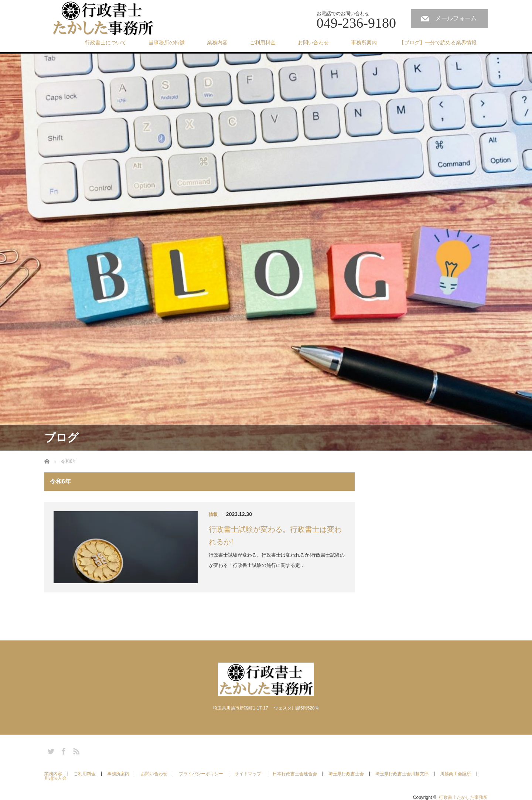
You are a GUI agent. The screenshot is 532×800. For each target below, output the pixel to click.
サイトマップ (248, 774)
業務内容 (217, 42)
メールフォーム (456, 18)
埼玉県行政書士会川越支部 (402, 774)
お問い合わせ (313, 42)
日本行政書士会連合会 (295, 774)
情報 (213, 514)
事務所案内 (364, 42)
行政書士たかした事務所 (463, 797)
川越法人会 (55, 778)
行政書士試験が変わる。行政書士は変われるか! (275, 535)
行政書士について (105, 42)
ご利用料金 (263, 42)
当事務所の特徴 (167, 42)
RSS (75, 750)
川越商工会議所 (455, 774)
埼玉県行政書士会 (346, 774)
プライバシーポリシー (201, 774)
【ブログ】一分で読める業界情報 (438, 42)
